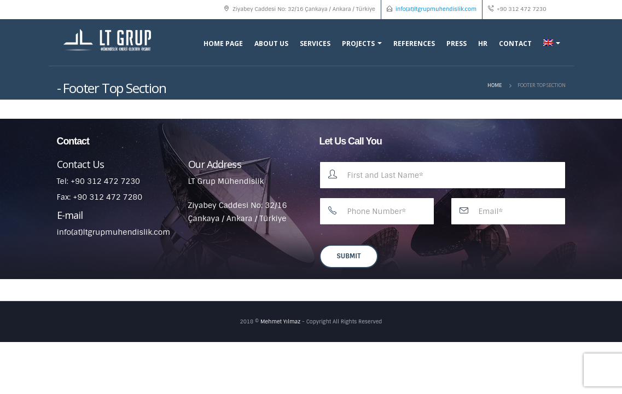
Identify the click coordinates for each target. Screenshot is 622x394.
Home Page (223, 43)
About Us (271, 43)
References (414, 43)
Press (456, 43)
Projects (358, 43)
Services (315, 43)
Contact (515, 43)
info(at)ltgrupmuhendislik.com (436, 9)
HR (482, 43)
